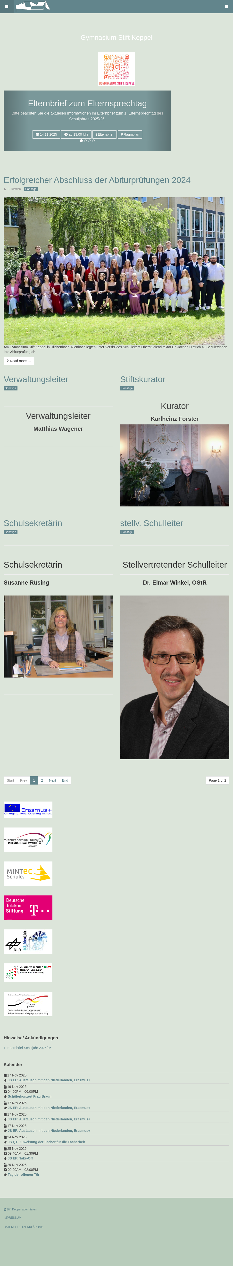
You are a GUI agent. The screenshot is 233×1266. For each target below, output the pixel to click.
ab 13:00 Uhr (76, 134)
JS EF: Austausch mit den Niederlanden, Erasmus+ (49, 1080)
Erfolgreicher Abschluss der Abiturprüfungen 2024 (97, 180)
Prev (23, 780)
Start (10, 780)
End (65, 780)
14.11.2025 (46, 134)
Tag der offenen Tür (23, 1174)
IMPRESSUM (12, 1217)
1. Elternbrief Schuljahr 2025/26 (27, 1048)
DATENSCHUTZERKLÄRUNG (23, 1227)
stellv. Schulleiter (151, 523)
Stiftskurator (143, 379)
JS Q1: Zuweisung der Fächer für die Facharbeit (46, 1142)
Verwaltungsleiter (36, 379)
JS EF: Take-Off (20, 1158)
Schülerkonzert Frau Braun (29, 1096)
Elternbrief (104, 134)
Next (52, 780)
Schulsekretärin (33, 523)
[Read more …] (19, 361)
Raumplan (130, 134)
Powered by (26, 1240)
